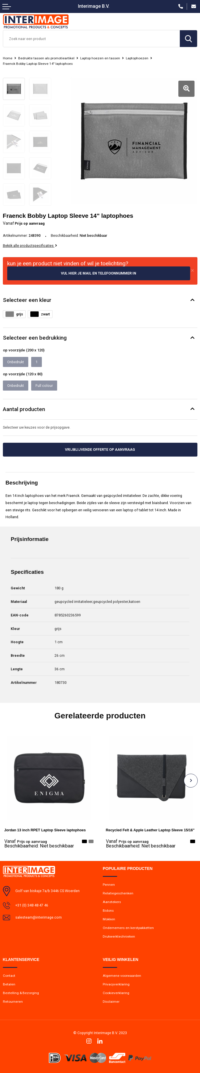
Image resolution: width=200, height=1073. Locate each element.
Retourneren (13, 1002)
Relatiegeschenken (118, 893)
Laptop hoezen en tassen (100, 58)
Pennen (109, 885)
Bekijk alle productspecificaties (30, 245)
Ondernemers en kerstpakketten (128, 928)
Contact (9, 976)
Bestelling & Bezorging (21, 993)
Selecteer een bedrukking (35, 338)
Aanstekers (112, 902)
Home (7, 58)
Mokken (109, 919)
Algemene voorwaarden (122, 976)
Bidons (108, 911)
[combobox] (91, 38)
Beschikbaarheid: (39, 846)
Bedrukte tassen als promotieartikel (46, 58)
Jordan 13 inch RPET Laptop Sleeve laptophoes (45, 830)
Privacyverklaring (116, 984)
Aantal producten (24, 409)
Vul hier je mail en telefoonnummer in (98, 273)
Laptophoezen (137, 58)
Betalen (9, 984)
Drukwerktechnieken (119, 936)
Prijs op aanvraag (25, 841)
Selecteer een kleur (27, 300)
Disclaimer (111, 1002)
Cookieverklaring (116, 993)
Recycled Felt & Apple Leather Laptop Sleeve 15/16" (150, 830)
